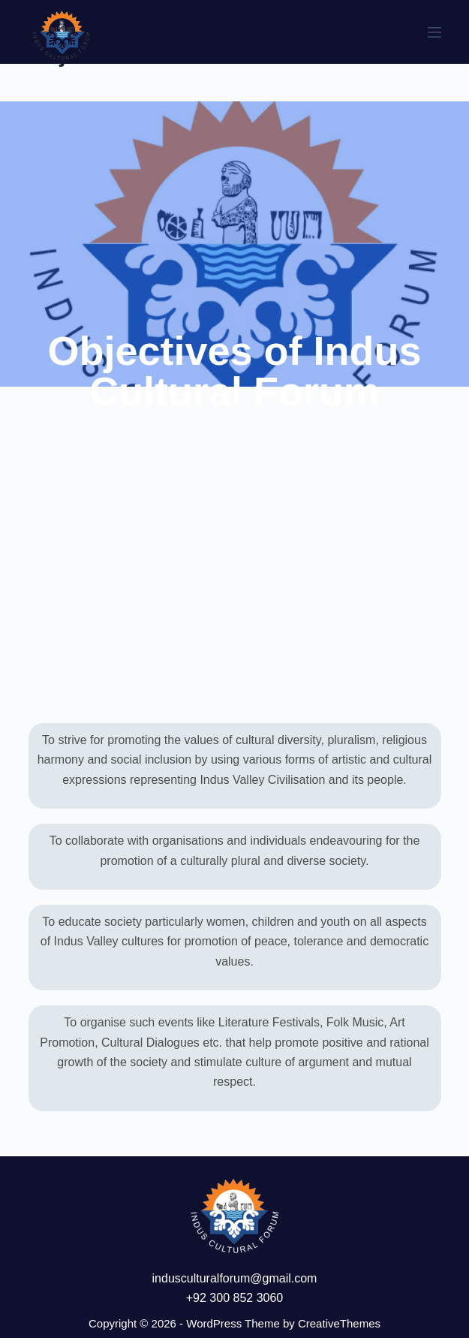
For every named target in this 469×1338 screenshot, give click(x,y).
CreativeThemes (339, 1323)
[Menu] (434, 32)
